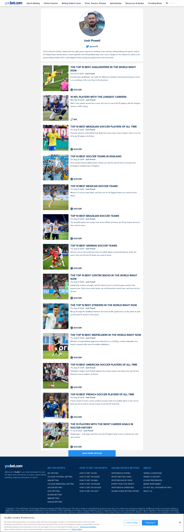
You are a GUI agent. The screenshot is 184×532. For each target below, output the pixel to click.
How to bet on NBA (88, 480)
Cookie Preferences (152, 480)
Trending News (155, 3)
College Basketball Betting (61, 484)
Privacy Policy (77, 529)
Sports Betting (33, 3)
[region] (92, 523)
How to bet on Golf (89, 491)
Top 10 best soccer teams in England (95, 156)
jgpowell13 (94, 46)
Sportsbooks (116, 3)
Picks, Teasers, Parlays (95, 3)
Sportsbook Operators (122, 487)
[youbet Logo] (14, 3)
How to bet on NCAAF (89, 476)
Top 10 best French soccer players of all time (102, 394)
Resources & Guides (135, 3)
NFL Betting (53, 473)
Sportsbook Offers (120, 473)
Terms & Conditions (152, 473)
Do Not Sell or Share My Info (157, 487)
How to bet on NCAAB (89, 484)
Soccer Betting (55, 487)
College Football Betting (60, 476)
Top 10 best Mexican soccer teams (94, 186)
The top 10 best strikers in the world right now (103, 305)
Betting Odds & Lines (71, 3)
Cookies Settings (131, 522)
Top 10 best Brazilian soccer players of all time (103, 126)
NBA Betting (53, 480)
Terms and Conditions (88, 527)
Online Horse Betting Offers (125, 491)
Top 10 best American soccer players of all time (103, 364)
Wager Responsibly (152, 484)
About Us (147, 491)
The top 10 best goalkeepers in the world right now (103, 68)
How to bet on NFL (88, 473)
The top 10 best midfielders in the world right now (105, 335)
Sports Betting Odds (121, 476)
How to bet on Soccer (90, 487)
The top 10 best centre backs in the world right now (103, 277)
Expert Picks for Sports (122, 484)
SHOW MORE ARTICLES (92, 453)
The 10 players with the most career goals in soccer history (101, 425)
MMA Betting (53, 498)
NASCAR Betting (55, 502)
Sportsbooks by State (121, 480)
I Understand (150, 522)
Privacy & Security (152, 476)
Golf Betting (54, 491)
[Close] (180, 522)
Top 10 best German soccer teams (93, 245)
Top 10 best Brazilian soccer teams (94, 216)
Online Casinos (51, 3)
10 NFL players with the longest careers (98, 97)
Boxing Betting (55, 494)
